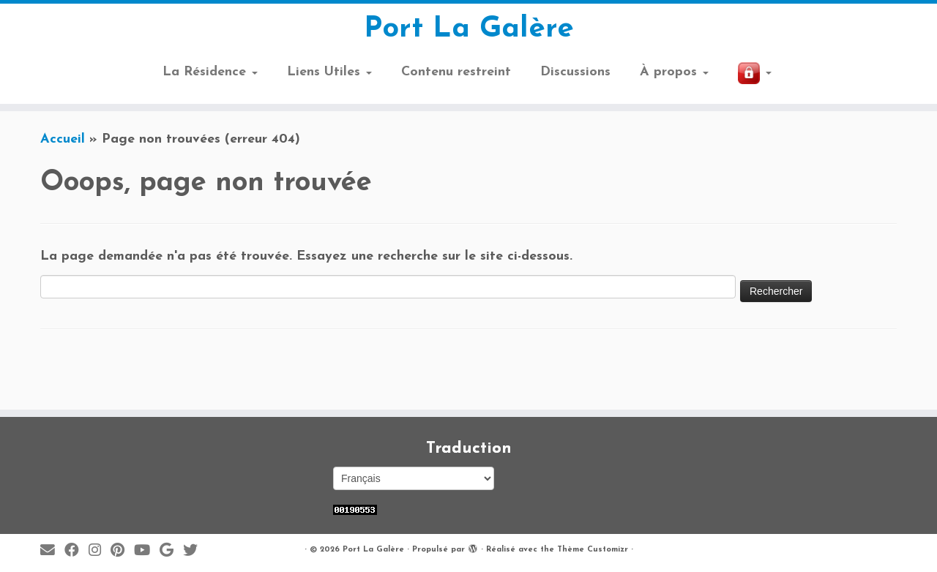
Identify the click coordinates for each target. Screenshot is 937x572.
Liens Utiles (329, 72)
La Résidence (210, 72)
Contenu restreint (456, 72)
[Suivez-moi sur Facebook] (76, 551)
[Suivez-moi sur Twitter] (195, 551)
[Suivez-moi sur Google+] (171, 551)
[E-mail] (52, 551)
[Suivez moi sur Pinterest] (122, 551)
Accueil (62, 139)
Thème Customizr (592, 550)
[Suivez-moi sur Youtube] (147, 551)
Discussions (575, 72)
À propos (674, 72)
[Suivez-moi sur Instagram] (100, 551)
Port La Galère (469, 29)
